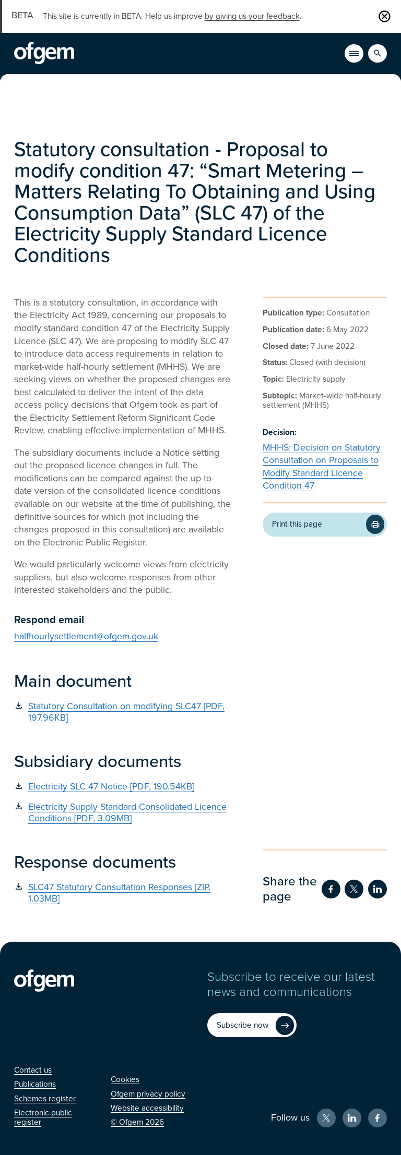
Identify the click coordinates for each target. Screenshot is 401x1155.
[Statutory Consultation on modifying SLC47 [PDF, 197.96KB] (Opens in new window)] (122, 712)
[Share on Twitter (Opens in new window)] (354, 889)
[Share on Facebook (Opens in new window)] (331, 889)
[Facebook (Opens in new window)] (377, 1118)
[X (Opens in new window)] (326, 1118)
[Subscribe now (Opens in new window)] (251, 1025)
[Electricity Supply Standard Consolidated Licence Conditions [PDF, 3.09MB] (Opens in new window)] (122, 812)
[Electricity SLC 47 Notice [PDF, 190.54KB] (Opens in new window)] (122, 786)
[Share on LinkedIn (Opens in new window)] (377, 889)
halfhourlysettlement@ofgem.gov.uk (86, 636)
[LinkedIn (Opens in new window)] (352, 1118)
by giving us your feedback (252, 16)
